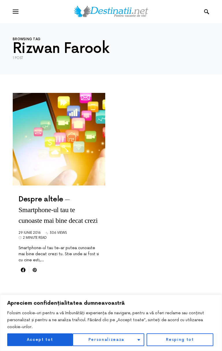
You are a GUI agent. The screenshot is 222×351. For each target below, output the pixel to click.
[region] (111, 323)
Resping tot (114, 339)
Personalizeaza (41, 339)
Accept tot (182, 339)
